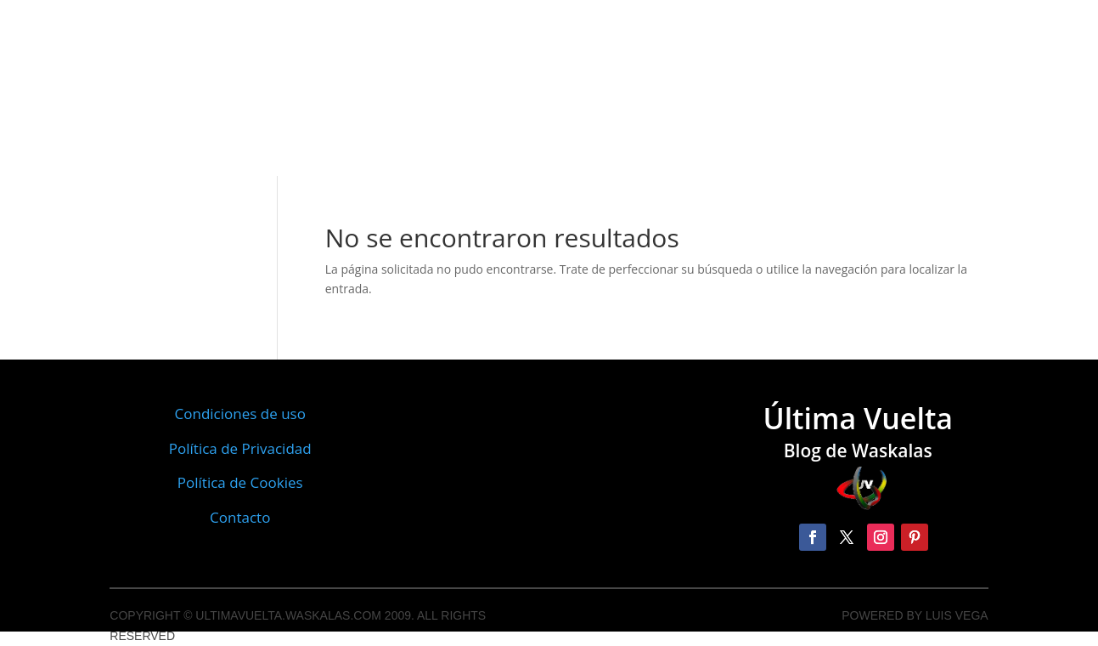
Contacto (240, 517)
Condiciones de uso (240, 413)
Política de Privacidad (240, 448)
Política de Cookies (240, 482)
